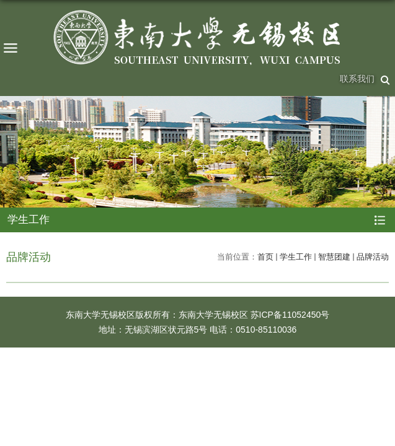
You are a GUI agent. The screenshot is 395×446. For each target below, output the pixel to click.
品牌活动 (373, 256)
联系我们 (357, 79)
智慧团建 (334, 256)
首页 (265, 256)
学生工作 (296, 256)
